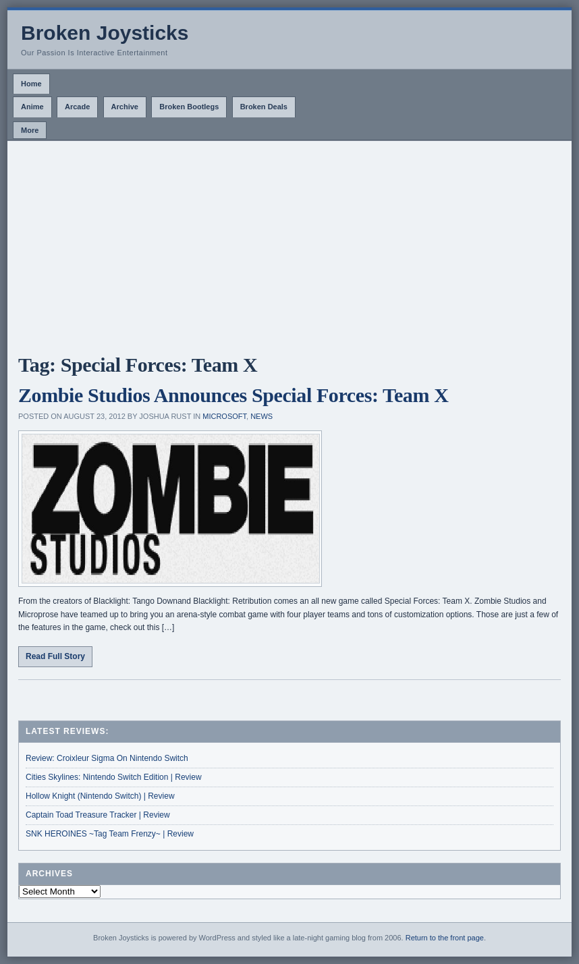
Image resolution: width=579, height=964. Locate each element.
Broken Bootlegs (189, 107)
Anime (32, 107)
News (261, 416)
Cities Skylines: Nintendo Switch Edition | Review (114, 777)
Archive (124, 107)
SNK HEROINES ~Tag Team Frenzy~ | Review (110, 834)
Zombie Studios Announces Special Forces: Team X (233, 395)
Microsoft (224, 416)
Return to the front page (445, 938)
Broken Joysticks (104, 33)
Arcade (77, 107)
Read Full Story (55, 656)
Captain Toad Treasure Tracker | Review (98, 815)
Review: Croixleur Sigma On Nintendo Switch (107, 758)
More (29, 130)
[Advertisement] (289, 242)
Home (31, 84)
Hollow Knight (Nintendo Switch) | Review (100, 796)
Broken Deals (263, 107)
